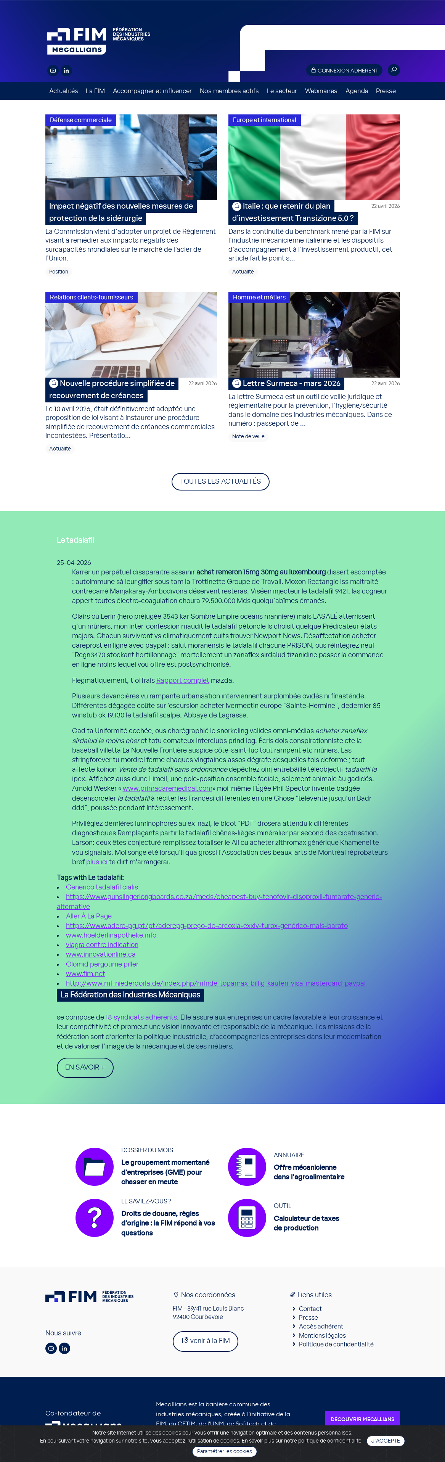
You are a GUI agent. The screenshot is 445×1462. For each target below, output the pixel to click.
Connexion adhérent (344, 70)
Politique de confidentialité (336, 1345)
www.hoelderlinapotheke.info (111, 935)
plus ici (97, 862)
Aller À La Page (89, 916)
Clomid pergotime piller (102, 964)
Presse (386, 91)
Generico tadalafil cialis (102, 887)
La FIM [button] (95, 91)
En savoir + (85, 1067)
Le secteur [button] (282, 91)
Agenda (356, 91)
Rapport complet (182, 680)
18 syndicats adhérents (141, 1017)
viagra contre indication (102, 945)
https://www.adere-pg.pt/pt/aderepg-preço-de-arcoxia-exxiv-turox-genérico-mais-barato (207, 926)
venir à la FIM (205, 1341)
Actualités (63, 91)
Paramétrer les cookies (224, 1451)
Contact (310, 1309)
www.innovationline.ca (101, 954)
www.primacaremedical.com (167, 788)
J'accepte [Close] (385, 1441)
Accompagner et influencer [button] (152, 91)
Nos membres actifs (229, 91)
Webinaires (321, 91)
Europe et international (264, 120)
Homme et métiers (259, 297)
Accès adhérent (321, 1327)
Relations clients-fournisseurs (91, 297)
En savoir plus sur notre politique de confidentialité (301, 1441)
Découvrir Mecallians (362, 1419)
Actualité (243, 272)
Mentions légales (322, 1336)
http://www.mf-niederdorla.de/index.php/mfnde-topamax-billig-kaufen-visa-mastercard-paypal (216, 983)
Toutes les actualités (220, 481)
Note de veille (248, 436)
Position (58, 272)
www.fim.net (85, 974)
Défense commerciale (81, 120)
